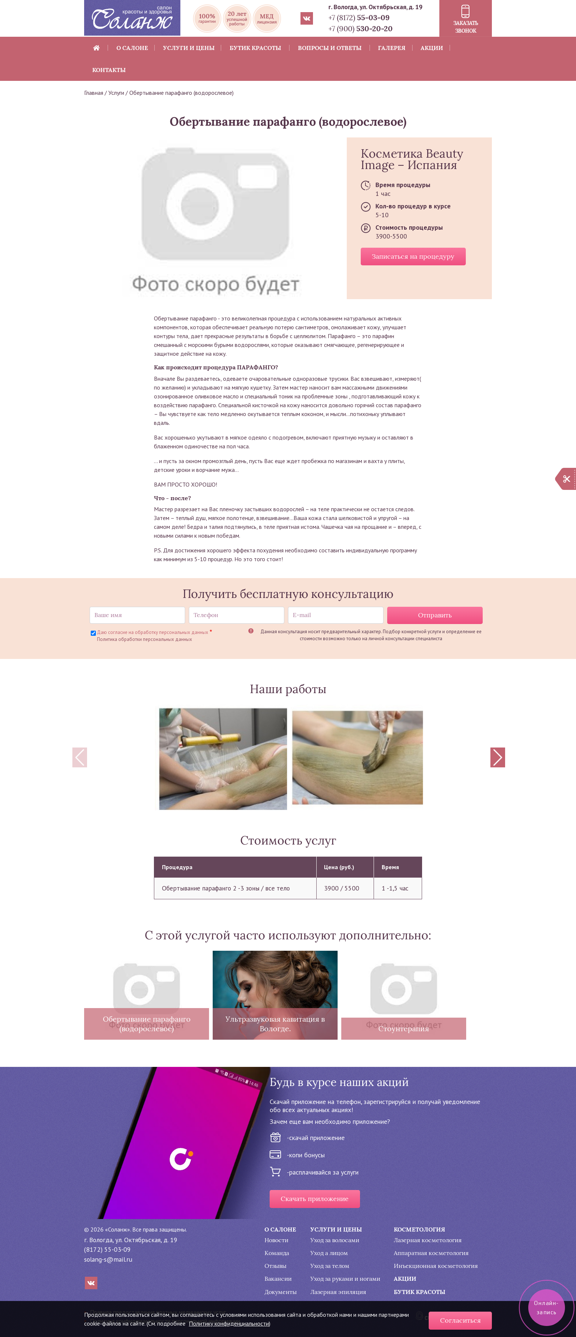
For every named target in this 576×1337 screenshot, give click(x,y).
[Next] (497, 757)
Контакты (109, 70)
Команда (276, 1253)
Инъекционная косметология (436, 1265)
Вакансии (278, 1278)
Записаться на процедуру (413, 256)
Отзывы (275, 1265)
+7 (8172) (359, 17)
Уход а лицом (329, 1253)
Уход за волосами (334, 1240)
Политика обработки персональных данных (144, 639)
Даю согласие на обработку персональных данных (152, 632)
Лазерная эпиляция (338, 1291)
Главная (93, 92)
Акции (432, 47)
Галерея (392, 47)
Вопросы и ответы (329, 47)
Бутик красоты (255, 47)
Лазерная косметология (428, 1240)
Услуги (116, 92)
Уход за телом (329, 1265)
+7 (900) (360, 28)
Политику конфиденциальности (229, 1323)
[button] (221, 757)
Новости (276, 1240)
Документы (280, 1291)
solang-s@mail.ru (108, 1259)
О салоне (132, 47)
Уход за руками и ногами (345, 1278)
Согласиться (460, 1320)
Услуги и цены (189, 47)
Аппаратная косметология (431, 1253)
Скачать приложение (315, 1199)
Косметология (419, 1229)
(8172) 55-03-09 (107, 1249)
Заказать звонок (465, 27)
